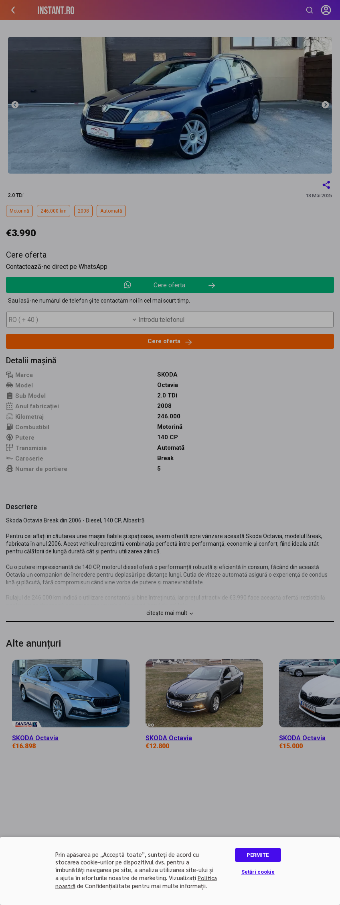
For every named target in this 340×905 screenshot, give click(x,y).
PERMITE (258, 855)
